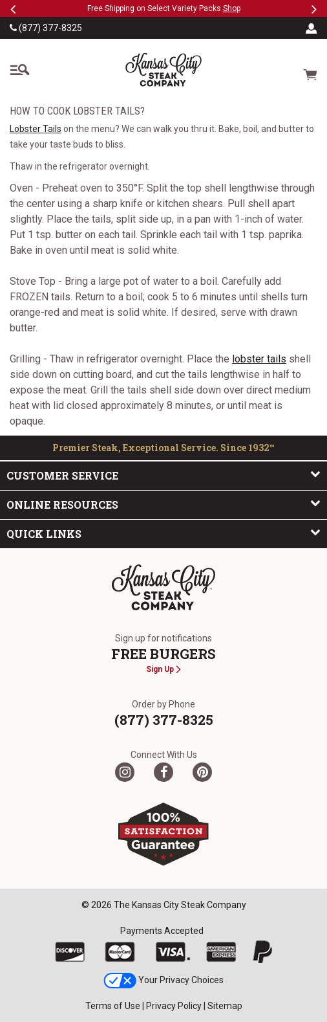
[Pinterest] (202, 772)
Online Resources (163, 504)
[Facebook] (163, 772)
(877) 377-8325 (46, 28)
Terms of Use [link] (112, 1006)
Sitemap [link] (224, 1006)
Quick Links (163, 533)
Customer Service (163, 475)
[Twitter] (124, 772)
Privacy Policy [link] (174, 1006)
